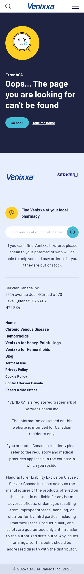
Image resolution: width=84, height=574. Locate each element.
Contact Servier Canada (24, 383)
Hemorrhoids (17, 335)
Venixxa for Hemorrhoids (27, 349)
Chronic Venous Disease (27, 329)
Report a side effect (21, 389)
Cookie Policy (16, 376)
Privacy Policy (16, 369)
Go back (18, 124)
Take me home (43, 122)
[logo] (42, 6)
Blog (9, 356)
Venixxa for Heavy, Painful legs (33, 342)
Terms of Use (15, 363)
